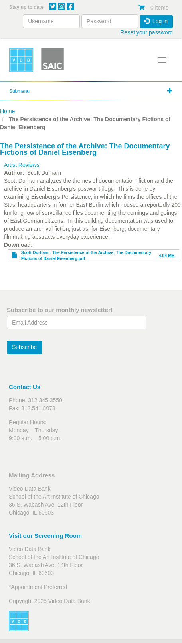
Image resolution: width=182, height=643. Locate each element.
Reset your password (146, 32)
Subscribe (24, 347)
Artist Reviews (22, 165)
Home (7, 111)
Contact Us (24, 386)
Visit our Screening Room (45, 535)
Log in (156, 21)
